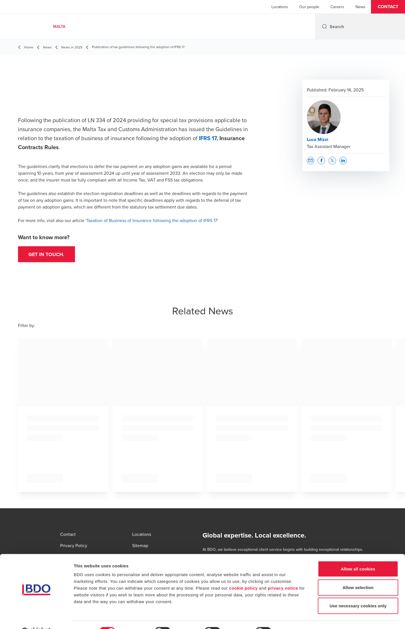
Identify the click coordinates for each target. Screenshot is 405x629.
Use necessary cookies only (358, 592)
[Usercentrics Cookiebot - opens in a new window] (36, 618)
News (360, 7)
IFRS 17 (208, 138)
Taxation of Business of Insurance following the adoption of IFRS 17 (151, 220)
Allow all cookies (358, 555)
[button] (388, 7)
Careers (337, 7)
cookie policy (243, 574)
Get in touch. (47, 254)
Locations (279, 7)
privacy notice (283, 574)
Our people (309, 7)
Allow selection (358, 573)
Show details (295, 617)
